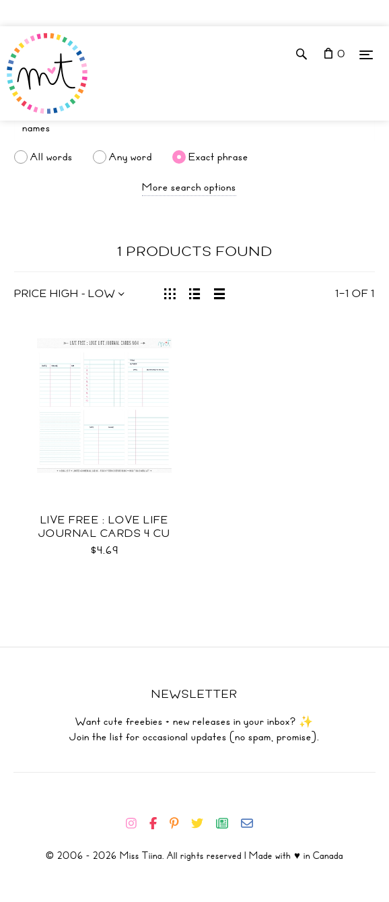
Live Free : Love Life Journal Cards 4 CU (104, 527)
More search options (189, 187)
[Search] (194, 128)
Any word (130, 157)
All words (51, 157)
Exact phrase (218, 157)
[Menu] (366, 54)
